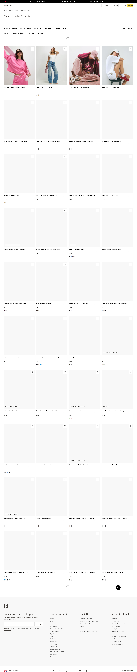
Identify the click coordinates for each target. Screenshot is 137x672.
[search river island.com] (105, 5)
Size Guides (53, 626)
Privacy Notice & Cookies (87, 623)
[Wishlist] (32, 49)
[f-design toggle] (29, 28)
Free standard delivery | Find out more (39, 1)
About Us (114, 618)
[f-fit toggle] (41, 28)
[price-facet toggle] (65, 28)
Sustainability (115, 621)
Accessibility (84, 629)
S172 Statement (116, 641)
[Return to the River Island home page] (9, 5)
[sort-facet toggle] (127, 28)
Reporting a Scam (55, 634)
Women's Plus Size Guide (57, 629)
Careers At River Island (118, 623)
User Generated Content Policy (89, 631)
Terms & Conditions (86, 618)
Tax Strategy (115, 639)
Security (82, 626)
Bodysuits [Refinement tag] (16, 33)
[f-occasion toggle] (15, 28)
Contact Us (53, 639)
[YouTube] (80, 670)
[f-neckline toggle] (58, 28)
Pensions (114, 634)
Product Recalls (54, 631)
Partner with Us (116, 626)
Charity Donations (117, 629)
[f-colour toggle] (22, 28)
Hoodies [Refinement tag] (23, 33)
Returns (52, 621)
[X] (60, 670)
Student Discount (55, 649)
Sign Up (39, 624)
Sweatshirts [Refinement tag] (32, 33)
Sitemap (52, 656)
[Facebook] (53, 670)
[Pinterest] (73, 670)
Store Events (53, 646)
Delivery (52, 618)
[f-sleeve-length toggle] (49, 28)
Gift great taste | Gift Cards (68, 1)
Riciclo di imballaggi (117, 644)
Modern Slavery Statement (119, 636)
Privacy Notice (7, 630)
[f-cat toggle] (7, 28)
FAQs (51, 636)
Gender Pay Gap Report (118, 631)
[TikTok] (87, 670)
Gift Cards (53, 623)
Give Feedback (54, 654)
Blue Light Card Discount (57, 651)
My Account (53, 641)
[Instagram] (66, 670)
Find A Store (53, 644)
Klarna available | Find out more (98, 1)
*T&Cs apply (7, 628)
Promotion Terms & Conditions (89, 621)
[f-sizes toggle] (36, 28)
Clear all (40, 33)
